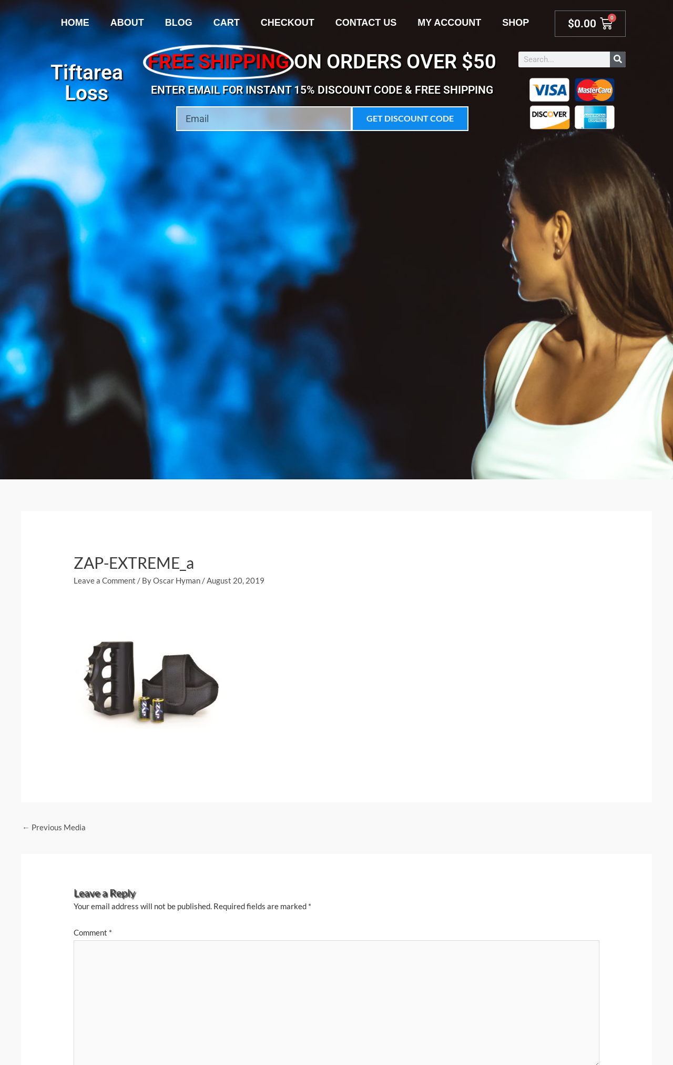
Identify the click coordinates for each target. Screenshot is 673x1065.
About (127, 22)
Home (75, 22)
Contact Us (366, 22)
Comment (93, 933)
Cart (226, 22)
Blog (178, 22)
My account (449, 22)
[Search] (618, 59)
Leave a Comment (105, 580)
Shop (515, 22)
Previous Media (54, 827)
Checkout (287, 22)
